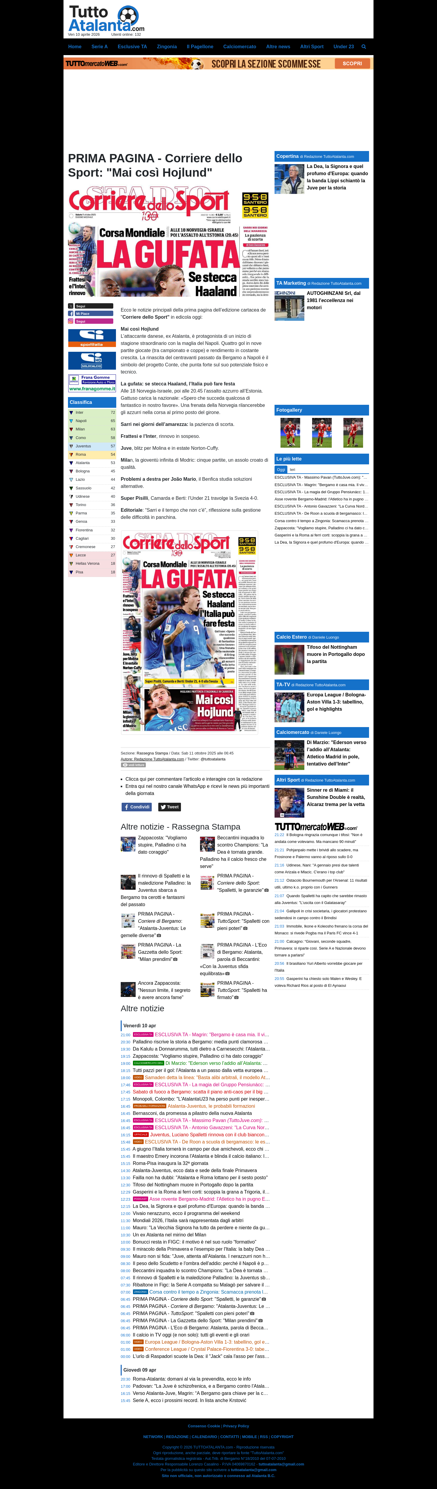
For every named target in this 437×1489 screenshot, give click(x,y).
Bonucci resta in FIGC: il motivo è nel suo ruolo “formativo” (194, 1241)
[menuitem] (364, 46)
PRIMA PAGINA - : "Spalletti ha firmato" (242, 990)
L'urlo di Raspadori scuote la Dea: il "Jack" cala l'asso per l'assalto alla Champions (220, 1356)
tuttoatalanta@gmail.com (281, 1464)
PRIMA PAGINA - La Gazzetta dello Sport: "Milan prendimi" (160, 952)
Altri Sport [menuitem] (311, 46)
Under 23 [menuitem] (344, 46)
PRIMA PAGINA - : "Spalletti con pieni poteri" (243, 921)
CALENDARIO (204, 1436)
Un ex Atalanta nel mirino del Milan (169, 1234)
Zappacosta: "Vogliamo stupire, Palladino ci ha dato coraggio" (162, 845)
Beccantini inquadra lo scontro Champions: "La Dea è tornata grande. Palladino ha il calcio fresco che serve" (234, 852)
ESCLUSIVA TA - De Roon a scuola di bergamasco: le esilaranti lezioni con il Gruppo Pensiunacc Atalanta (250, 1141)
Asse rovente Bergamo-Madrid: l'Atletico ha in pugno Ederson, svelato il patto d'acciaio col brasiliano (247, 1199)
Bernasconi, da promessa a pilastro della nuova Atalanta (192, 1113)
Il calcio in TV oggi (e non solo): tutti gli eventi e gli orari (191, 1334)
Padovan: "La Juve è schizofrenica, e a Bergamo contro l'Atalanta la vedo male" (217, 1386)
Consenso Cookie (204, 1426)
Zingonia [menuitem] (167, 46)
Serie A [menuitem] (100, 46)
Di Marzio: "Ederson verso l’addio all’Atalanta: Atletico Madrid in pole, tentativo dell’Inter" (242, 1063)
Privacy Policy (236, 1426)
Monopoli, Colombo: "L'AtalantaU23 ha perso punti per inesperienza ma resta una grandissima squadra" (243, 1098)
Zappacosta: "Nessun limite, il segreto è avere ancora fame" (164, 990)
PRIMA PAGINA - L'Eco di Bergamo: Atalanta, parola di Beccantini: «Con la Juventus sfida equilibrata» (233, 959)
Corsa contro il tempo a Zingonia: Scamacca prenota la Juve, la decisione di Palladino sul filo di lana (247, 1291)
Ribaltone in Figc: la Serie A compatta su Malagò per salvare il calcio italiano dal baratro (225, 1284)
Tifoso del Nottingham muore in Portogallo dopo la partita (193, 1184)
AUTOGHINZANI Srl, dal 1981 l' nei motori (333, 300)
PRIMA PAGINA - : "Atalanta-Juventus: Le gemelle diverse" (216, 1306)
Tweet (170, 807)
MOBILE (249, 1436)
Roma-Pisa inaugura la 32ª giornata (170, 1163)
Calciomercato (292, 732)
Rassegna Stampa (152, 753)
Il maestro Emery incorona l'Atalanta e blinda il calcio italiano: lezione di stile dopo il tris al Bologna (236, 1156)
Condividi (137, 807)
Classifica (81, 402)
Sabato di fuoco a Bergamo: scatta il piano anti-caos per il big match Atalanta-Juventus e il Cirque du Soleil (246, 1091)
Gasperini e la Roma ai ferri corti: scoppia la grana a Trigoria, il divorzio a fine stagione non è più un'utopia (245, 1191)
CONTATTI (229, 1436)
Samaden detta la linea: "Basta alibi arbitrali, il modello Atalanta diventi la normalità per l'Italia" (238, 1077)
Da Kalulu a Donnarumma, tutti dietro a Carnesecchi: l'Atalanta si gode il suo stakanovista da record (238, 1048)
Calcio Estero (291, 637)
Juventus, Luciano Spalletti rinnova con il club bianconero (202, 1134)
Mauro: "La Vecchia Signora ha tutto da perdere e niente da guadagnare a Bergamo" (222, 1227)
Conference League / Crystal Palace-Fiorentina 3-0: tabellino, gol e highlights (220, 1349)
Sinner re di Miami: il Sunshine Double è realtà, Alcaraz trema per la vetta (336, 797)
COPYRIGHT (282, 1436)
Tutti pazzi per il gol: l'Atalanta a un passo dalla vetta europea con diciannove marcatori (225, 1070)
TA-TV (283, 684)
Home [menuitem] (74, 46)
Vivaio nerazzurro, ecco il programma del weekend (186, 1213)
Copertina (287, 156)
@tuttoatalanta (213, 759)
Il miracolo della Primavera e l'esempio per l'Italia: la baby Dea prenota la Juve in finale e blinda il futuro (242, 1249)
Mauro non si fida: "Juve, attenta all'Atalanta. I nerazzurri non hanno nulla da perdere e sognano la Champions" (250, 1256)
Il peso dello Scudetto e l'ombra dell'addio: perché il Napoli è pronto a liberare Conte (221, 1263)
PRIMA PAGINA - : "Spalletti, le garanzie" (240, 883)
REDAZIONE (177, 1436)
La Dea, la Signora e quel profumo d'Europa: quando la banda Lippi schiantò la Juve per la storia (235, 1206)
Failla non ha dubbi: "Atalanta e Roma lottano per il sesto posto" (200, 1177)
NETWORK (153, 1436)
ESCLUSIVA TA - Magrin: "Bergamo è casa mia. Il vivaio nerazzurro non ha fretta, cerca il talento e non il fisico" (261, 1034)
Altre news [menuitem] (278, 46)
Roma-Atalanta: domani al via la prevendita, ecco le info (192, 1378)
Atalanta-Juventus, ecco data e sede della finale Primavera (195, 1170)
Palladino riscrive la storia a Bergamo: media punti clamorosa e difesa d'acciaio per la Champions (236, 1041)
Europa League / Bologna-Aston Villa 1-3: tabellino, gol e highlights (209, 1342)
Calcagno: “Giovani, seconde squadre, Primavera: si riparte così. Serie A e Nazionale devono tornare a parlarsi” (320, 948)
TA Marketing (291, 283)
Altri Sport (288, 779)
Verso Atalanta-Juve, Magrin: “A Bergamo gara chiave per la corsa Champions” (216, 1393)
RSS (264, 1436)
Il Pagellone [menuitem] (200, 46)
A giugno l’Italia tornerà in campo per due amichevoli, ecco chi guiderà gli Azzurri (218, 1149)
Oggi (281, 469)
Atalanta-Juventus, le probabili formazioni (194, 1106)
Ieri (292, 469)
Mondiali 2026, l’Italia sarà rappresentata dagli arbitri (188, 1220)
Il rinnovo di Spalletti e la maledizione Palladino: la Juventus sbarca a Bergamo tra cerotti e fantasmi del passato (156, 890)
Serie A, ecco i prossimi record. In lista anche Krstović (190, 1400)
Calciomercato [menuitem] (239, 46)
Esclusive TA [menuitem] (132, 46)
